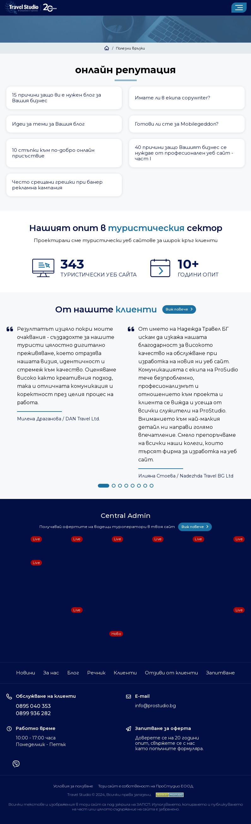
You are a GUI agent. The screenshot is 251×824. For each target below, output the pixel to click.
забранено (169, 809)
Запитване (220, 673)
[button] (103, 486)
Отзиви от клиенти (171, 673)
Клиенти (125, 673)
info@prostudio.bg (155, 705)
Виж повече (179, 309)
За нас (51, 673)
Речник (96, 673)
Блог (73, 673)
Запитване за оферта (163, 728)
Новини (25, 673)
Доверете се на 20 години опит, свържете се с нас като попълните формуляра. (169, 743)
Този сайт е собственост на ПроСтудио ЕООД (145, 786)
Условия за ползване (73, 786)
